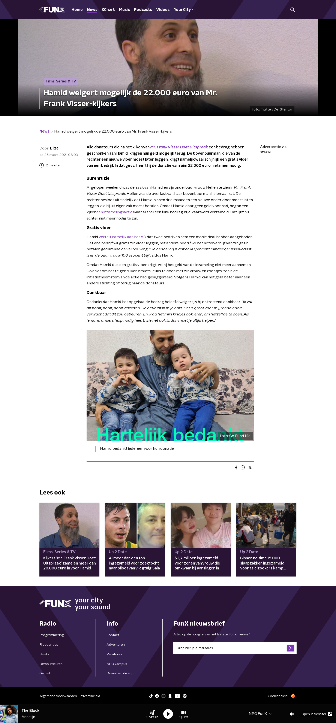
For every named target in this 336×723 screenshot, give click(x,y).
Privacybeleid (90, 696)
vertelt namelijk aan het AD (122, 237)
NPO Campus (116, 664)
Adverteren (115, 644)
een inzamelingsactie (114, 212)
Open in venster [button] (317, 714)
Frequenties (48, 644)
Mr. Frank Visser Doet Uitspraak (179, 147)
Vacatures (114, 654)
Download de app (120, 673)
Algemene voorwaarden (58, 696)
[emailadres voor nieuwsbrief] (235, 648)
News (92, 10)
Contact (112, 635)
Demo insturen (51, 664)
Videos (163, 10)
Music (124, 10)
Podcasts (143, 10)
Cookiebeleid (278, 696)
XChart (108, 10)
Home (77, 10)
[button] (152, 714)
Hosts (44, 654)
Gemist (44, 673)
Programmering (51, 635)
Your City (184, 10)
